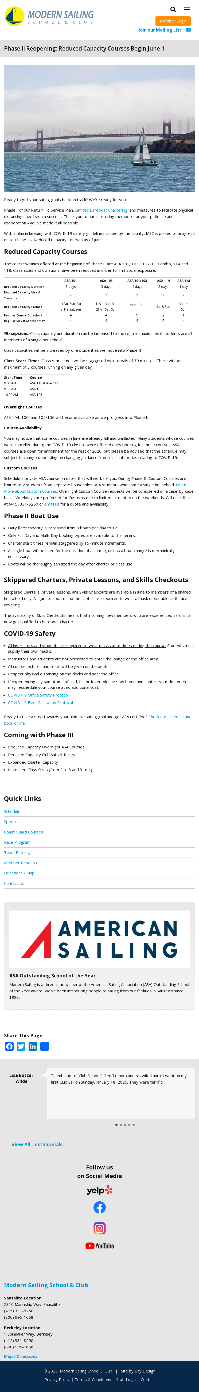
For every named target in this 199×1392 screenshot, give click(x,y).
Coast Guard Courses (23, 832)
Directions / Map (19, 872)
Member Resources (22, 862)
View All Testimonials (37, 1144)
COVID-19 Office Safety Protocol (38, 695)
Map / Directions (20, 1356)
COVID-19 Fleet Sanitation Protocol (41, 702)
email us (51, 504)
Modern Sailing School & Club (46, 1285)
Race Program (17, 842)
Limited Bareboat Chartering (101, 210)
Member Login (173, 21)
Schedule (12, 811)
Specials (11, 821)
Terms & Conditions (93, 1379)
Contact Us (14, 883)
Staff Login (126, 1379)
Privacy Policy (56, 1379)
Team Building (17, 852)
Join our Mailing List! (161, 30)
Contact (148, 1379)
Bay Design (145, 1371)
